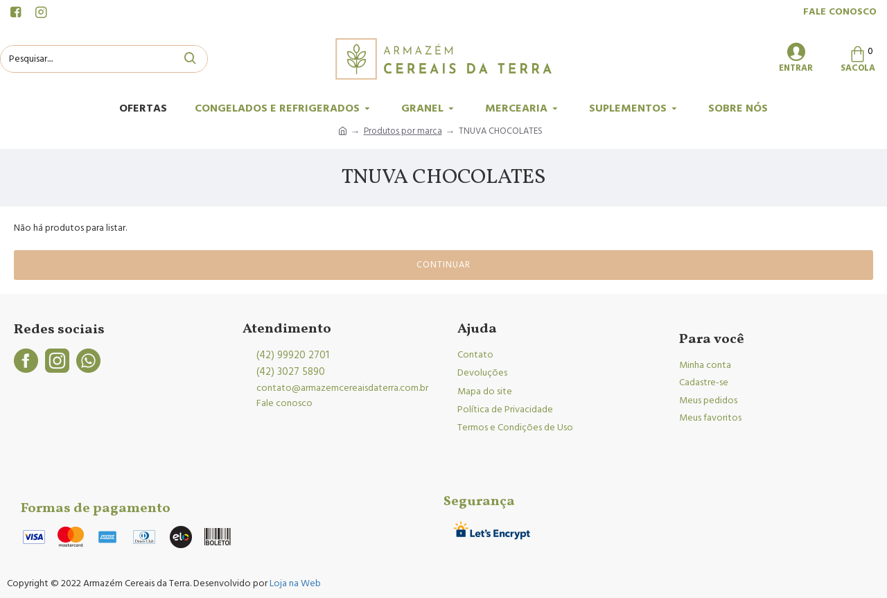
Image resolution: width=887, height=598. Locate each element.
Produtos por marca (403, 131)
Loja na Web (294, 583)
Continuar (443, 264)
